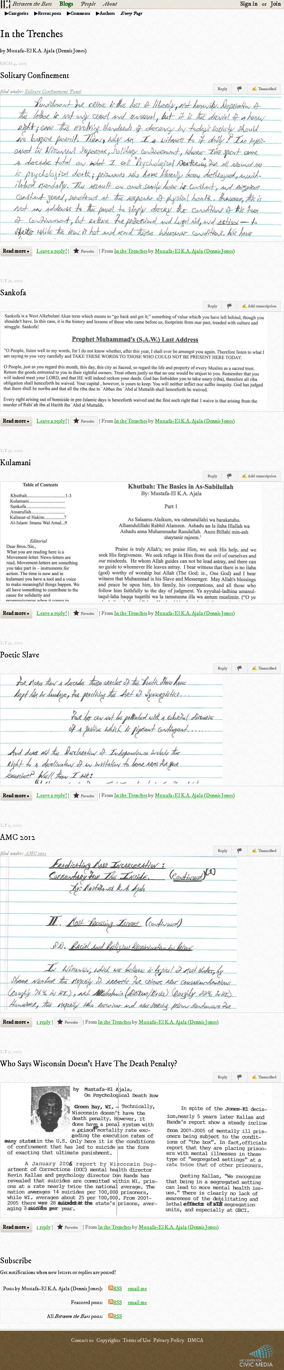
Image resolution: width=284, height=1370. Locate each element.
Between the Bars (32, 4)
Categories (18, 13)
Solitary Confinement (34, 76)
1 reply (43, 1022)
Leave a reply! (51, 251)
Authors (107, 13)
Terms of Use (137, 1340)
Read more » (16, 251)
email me (137, 1288)
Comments (80, 13)
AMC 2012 (17, 837)
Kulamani (15, 463)
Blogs (66, 4)
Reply (222, 89)
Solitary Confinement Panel (53, 91)
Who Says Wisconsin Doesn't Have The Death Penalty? (88, 1064)
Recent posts (49, 13)
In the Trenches (130, 251)
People (88, 4)
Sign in (249, 4)
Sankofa (13, 293)
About (110, 4)
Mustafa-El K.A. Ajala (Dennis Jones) (195, 251)
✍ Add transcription (259, 306)
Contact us (82, 1340)
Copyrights (108, 1340)
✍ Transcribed (264, 89)
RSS (115, 1288)
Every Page (131, 13)
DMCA (195, 1340)
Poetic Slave (19, 655)
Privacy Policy (168, 1340)
